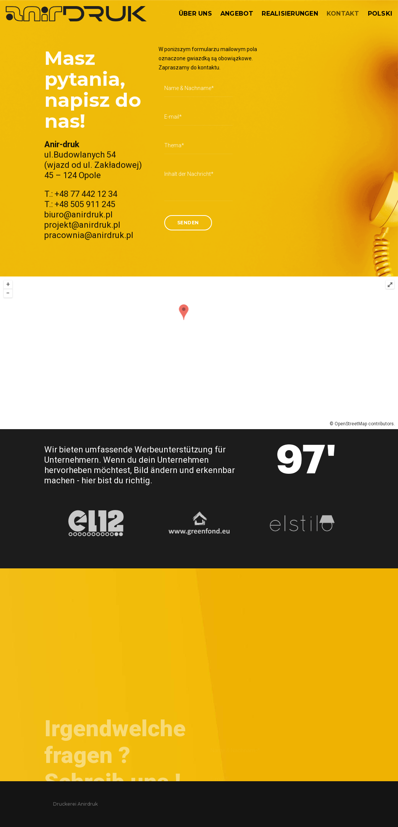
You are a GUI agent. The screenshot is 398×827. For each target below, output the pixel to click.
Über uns (195, 13)
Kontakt (343, 13)
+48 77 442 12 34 (86, 218)
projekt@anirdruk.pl (82, 249)
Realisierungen (290, 13)
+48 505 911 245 (85, 228)
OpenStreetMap (350, 423)
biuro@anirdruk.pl (78, 239)
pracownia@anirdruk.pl (88, 259)
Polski (380, 13)
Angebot (237, 13)
